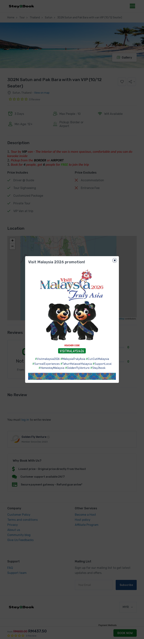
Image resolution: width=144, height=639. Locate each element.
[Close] (114, 260)
